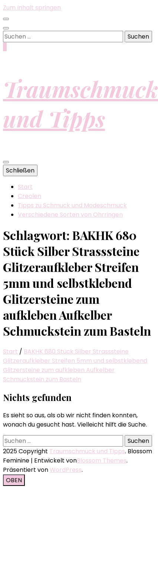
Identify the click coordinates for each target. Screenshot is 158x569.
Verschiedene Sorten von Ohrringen (70, 214)
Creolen (29, 196)
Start (25, 186)
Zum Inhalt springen (32, 7)
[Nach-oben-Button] (14, 480)
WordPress (66, 470)
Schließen (20, 170)
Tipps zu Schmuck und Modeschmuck (72, 205)
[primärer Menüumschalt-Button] (6, 162)
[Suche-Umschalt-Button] (6, 28)
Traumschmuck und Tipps (80, 103)
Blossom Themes (101, 460)
